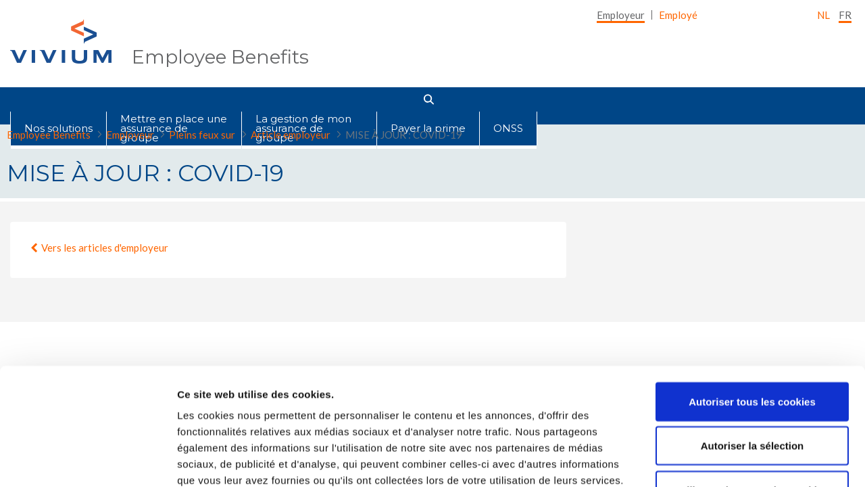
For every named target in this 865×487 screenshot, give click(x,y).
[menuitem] (621, 15)
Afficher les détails (744, 460)
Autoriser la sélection (752, 338)
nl (823, 15)
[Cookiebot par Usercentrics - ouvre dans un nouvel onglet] (87, 460)
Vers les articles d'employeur (104, 247)
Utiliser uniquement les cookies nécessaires (752, 390)
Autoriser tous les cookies (752, 293)
